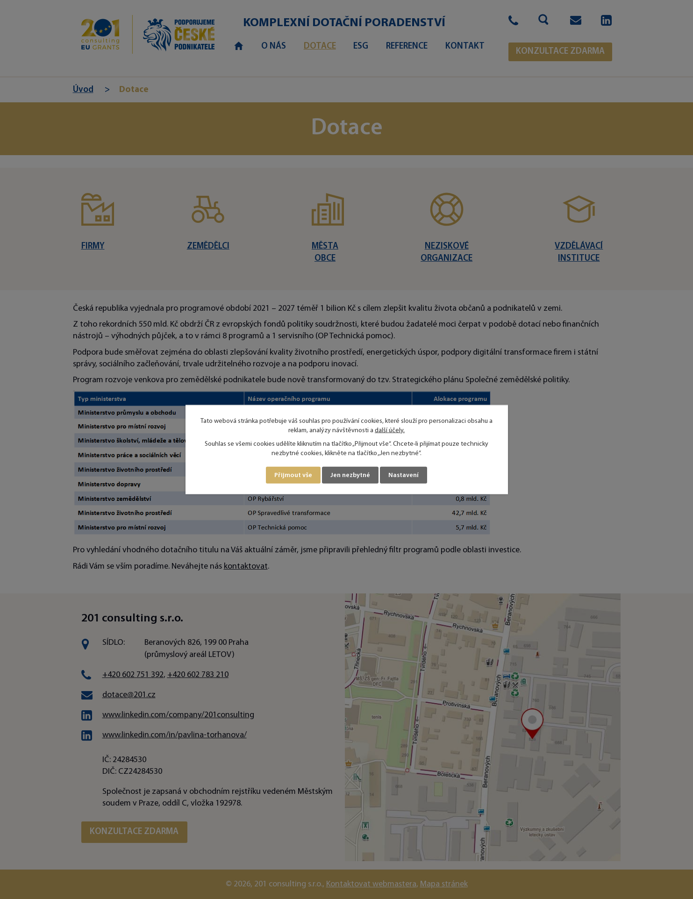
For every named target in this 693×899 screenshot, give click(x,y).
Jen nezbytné (350, 474)
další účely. (390, 430)
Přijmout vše (293, 474)
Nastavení (403, 474)
